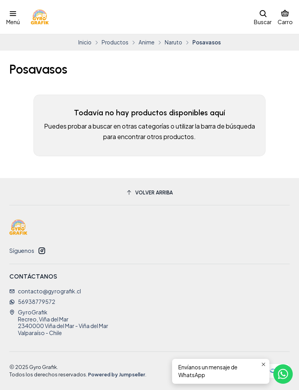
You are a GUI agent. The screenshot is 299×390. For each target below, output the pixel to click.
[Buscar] (262, 17)
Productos (115, 42)
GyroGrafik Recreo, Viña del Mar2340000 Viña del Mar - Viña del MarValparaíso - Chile (58, 322)
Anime (147, 42)
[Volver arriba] (149, 192)
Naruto (173, 42)
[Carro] (285, 17)
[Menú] (13, 17)
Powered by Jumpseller (116, 374)
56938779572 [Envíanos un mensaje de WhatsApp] (32, 301)
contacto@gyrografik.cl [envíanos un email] (45, 291)
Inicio (84, 42)
